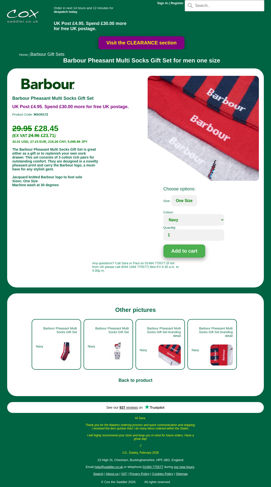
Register (177, 3)
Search (98, 474)
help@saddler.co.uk (109, 467)
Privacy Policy (140, 474)
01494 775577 (153, 467)
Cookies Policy (162, 474)
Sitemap (182, 474)
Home (23, 55)
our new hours (184, 467)
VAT (124, 474)
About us (112, 474)
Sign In (162, 3)
